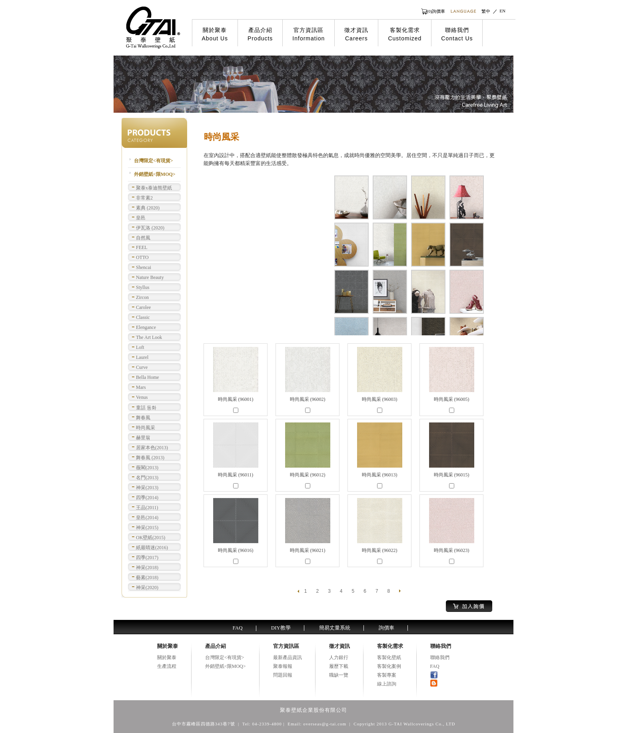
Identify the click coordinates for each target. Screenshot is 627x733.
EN (502, 10)
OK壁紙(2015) (150, 537)
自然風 (143, 238)
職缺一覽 (338, 675)
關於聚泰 (215, 34)
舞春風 (143, 417)
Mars (141, 387)
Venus (142, 397)
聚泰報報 (282, 666)
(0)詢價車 (436, 11)
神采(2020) (147, 587)
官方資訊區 (308, 34)
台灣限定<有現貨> (153, 160)
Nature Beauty (150, 277)
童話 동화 (146, 407)
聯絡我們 (457, 34)
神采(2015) (147, 527)
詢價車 (386, 628)
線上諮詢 (386, 684)
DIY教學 (281, 628)
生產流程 (166, 666)
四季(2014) (147, 497)
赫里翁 (143, 437)
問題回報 (282, 675)
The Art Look (149, 337)
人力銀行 (338, 657)
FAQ (238, 628)
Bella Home (147, 377)
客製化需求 (404, 34)
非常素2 (144, 198)
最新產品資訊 (287, 657)
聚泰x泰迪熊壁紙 (154, 188)
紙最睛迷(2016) (152, 547)
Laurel (142, 357)
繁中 (485, 11)
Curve (142, 367)
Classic (143, 317)
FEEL (142, 247)
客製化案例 (389, 666)
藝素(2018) (147, 577)
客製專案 (386, 675)
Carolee (143, 307)
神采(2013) (147, 487)
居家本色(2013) (152, 447)
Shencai (143, 267)
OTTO (142, 257)
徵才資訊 (356, 34)
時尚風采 (145, 427)
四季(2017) (147, 557)
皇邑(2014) (147, 517)
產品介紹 (260, 34)
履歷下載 (338, 666)
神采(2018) (147, 567)
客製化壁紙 (389, 657)
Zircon (142, 297)
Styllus (142, 287)
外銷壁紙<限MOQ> (155, 174)
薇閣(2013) (147, 467)
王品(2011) (147, 507)
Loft (140, 347)
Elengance (146, 327)
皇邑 (141, 218)
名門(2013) (147, 477)
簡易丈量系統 (334, 628)
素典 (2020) (148, 208)
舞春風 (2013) (150, 457)
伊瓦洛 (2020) (150, 228)
